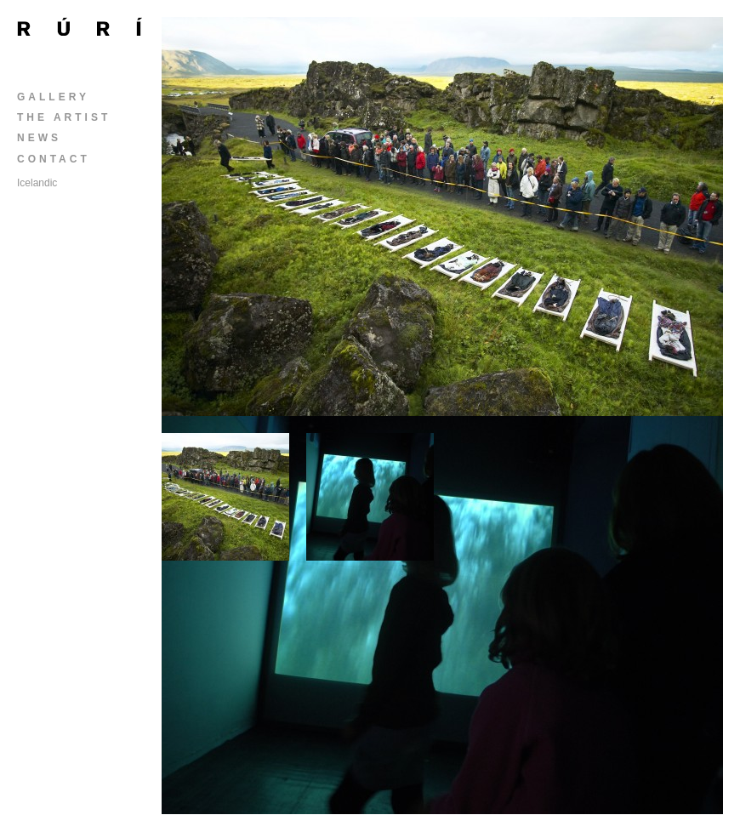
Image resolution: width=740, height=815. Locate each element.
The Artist (64, 117)
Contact (53, 159)
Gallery (53, 97)
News (39, 138)
